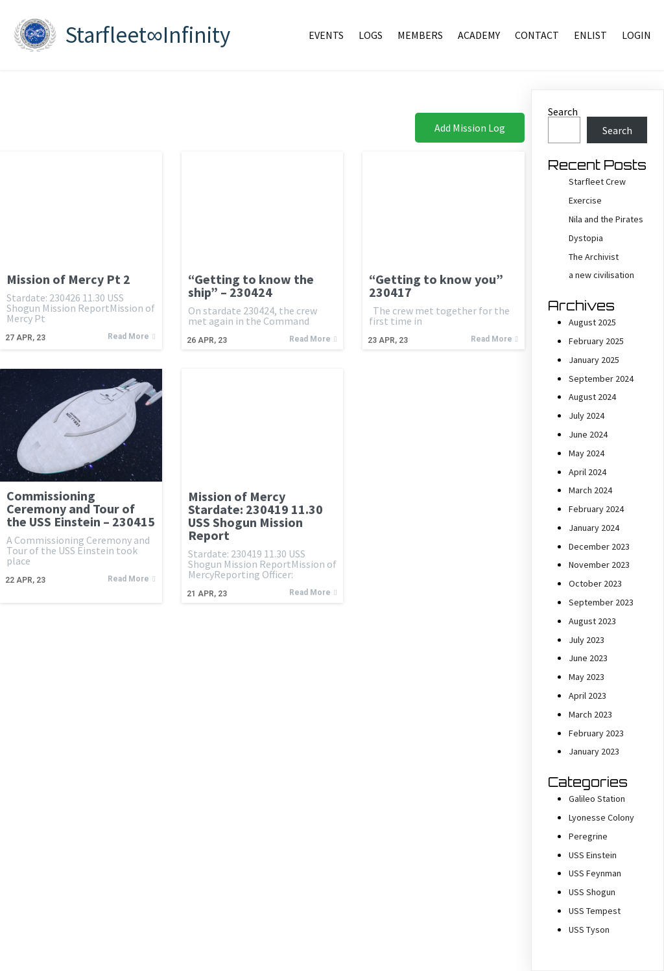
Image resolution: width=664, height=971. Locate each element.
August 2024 (592, 397)
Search (563, 111)
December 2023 (599, 546)
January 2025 (594, 360)
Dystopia (586, 238)
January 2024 (594, 527)
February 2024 (596, 509)
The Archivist (594, 257)
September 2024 (601, 378)
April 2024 (587, 472)
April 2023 (587, 695)
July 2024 (586, 415)
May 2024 (586, 453)
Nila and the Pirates (606, 219)
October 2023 (595, 583)
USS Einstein (593, 855)
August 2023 (592, 621)
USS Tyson (589, 929)
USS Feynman (595, 873)
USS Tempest (595, 911)
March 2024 (590, 490)
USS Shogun (592, 892)
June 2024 (588, 434)
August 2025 (592, 322)
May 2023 (586, 677)
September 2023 (601, 602)
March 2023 (590, 714)
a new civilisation (601, 275)
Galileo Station (597, 798)
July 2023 (586, 640)
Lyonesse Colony (601, 817)
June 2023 (588, 658)
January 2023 (594, 751)
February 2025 (596, 341)
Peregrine (588, 836)
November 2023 (599, 564)
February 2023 (596, 733)
